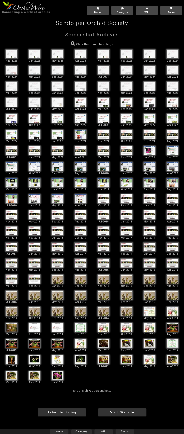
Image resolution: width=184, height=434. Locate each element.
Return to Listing (62, 412)
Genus (125, 431)
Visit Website (122, 412)
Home (59, 431)
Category (81, 431)
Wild (103, 431)
